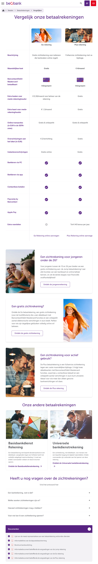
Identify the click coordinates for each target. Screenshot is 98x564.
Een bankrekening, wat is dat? (20, 493)
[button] (87, 3)
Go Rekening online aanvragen (46, 236)
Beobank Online (93, 3)
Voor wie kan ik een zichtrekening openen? (26, 516)
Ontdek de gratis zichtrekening (27, 333)
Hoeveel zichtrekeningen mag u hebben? (25, 508)
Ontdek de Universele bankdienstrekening (71, 463)
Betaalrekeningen (23, 10)
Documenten (13, 529)
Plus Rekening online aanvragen (80, 236)
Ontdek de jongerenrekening (55, 284)
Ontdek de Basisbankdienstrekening (23, 466)
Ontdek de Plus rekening (53, 388)
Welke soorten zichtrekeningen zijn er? (24, 500)
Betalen (10, 10)
